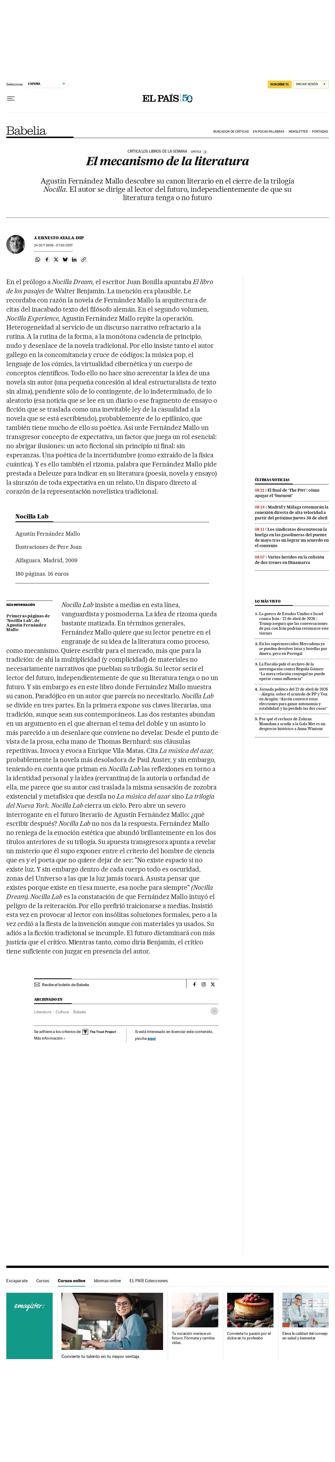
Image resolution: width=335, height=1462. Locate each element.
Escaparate (17, 1280)
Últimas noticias (272, 480)
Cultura (62, 1012)
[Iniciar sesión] (311, 84)
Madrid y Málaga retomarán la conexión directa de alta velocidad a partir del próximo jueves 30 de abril (291, 512)
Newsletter (298, 131)
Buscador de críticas (231, 131)
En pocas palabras (268, 131)
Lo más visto (268, 601)
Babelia (26, 130)
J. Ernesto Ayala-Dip (59, 237)
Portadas (320, 131)
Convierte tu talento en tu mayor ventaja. (101, 1356)
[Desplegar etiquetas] (214, 1011)
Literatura (42, 1012)
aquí (152, 1038)
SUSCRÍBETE (279, 84)
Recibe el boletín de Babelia (65, 984)
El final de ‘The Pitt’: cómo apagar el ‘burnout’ (287, 493)
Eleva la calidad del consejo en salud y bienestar (305, 1335)
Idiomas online (107, 1280)
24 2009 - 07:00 (53, 245)
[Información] (205, 151)
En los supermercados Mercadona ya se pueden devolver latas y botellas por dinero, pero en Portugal (293, 648)
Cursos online (71, 1280)
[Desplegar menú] (10, 98)
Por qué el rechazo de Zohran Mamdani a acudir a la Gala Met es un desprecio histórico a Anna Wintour (292, 724)
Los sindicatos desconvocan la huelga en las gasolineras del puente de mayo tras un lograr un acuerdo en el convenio (292, 537)
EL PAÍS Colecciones (149, 1280)
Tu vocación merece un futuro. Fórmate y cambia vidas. (193, 1338)
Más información (49, 1038)
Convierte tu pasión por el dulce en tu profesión (249, 1335)
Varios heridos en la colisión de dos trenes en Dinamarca (289, 560)
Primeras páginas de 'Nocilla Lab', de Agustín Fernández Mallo (28, 623)
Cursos (42, 1280)
